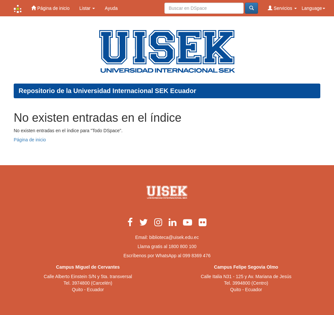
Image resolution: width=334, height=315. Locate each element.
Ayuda (111, 8)
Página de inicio (50, 8)
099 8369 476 (197, 255)
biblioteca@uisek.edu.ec (174, 237)
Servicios (282, 8)
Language (313, 8)
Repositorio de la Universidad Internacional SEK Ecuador (107, 90)
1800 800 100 (183, 246)
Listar (87, 8)
